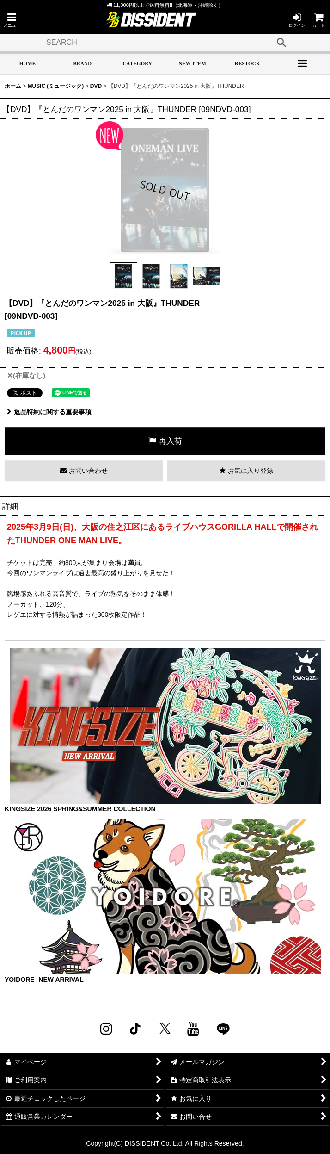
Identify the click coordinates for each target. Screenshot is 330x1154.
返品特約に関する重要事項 (49, 412)
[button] (11, 20)
